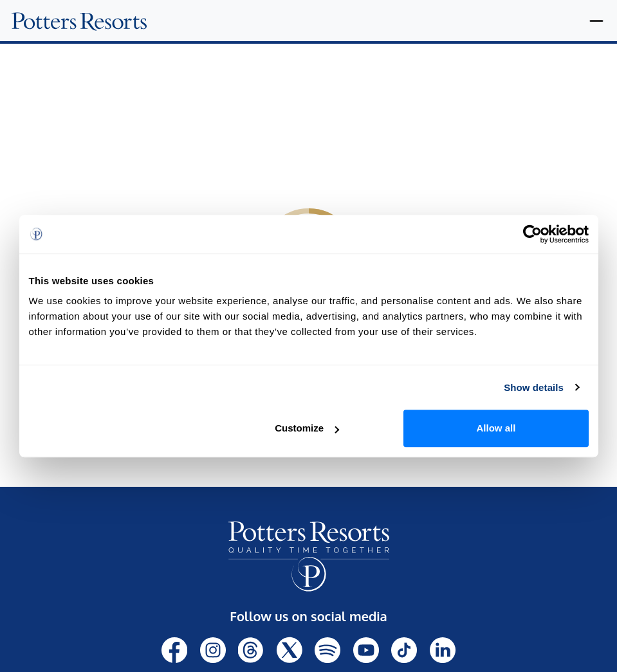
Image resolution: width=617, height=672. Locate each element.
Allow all (496, 427)
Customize (307, 427)
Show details (534, 387)
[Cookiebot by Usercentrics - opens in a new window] (532, 234)
